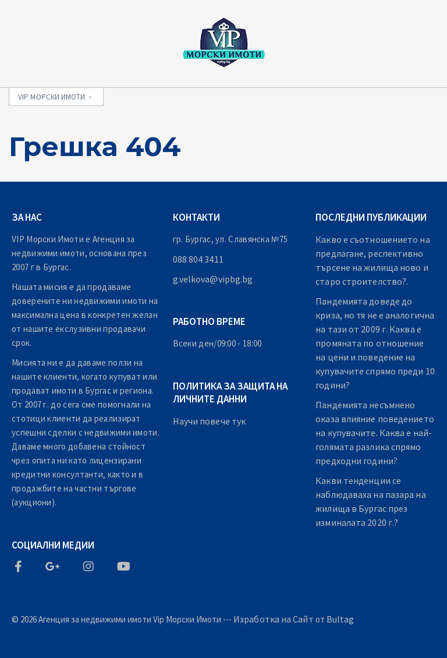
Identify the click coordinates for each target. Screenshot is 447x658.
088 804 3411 (198, 259)
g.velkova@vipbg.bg (213, 279)
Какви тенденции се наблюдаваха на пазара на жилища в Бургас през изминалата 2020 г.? (370, 501)
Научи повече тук (209, 421)
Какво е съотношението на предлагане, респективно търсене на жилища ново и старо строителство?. (372, 260)
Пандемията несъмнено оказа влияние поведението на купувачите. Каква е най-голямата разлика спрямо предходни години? (374, 432)
